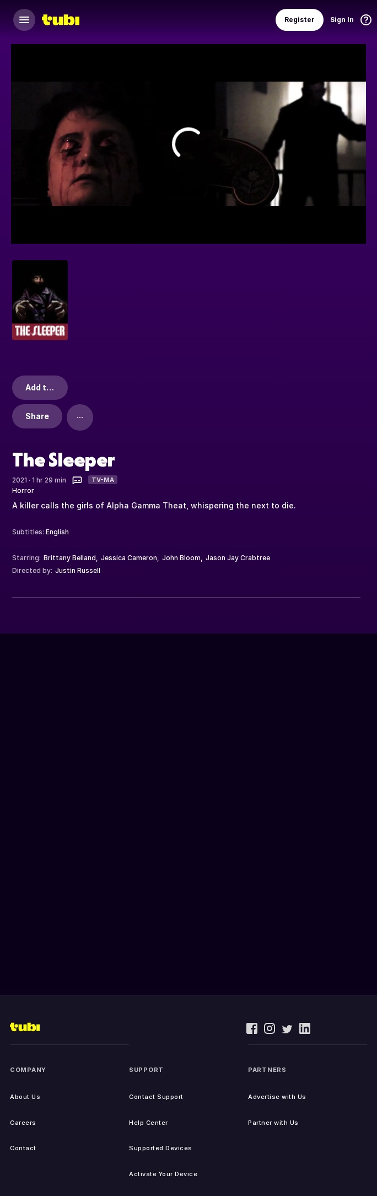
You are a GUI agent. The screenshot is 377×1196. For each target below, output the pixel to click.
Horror (23, 490)
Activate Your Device (163, 1174)
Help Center (148, 1123)
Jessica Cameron (129, 558)
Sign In (342, 19)
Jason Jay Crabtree (238, 558)
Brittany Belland (70, 558)
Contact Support (156, 1097)
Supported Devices (160, 1148)
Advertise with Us (277, 1097)
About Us (25, 1097)
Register (299, 19)
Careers (23, 1123)
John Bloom (181, 558)
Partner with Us (273, 1123)
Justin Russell (77, 570)
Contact (23, 1148)
